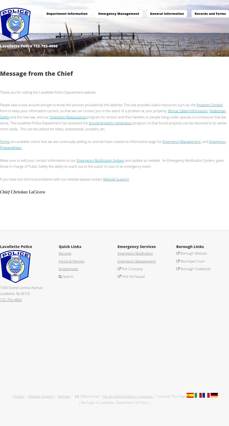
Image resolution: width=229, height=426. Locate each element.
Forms (5, 141)
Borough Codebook (195, 269)
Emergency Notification (135, 253)
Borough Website (193, 253)
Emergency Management (181, 141)
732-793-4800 (11, 300)
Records (65, 253)
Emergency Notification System (100, 160)
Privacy (19, 396)
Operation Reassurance (68, 117)
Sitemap (63, 396)
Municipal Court (192, 261)
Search (67, 276)
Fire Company (132, 269)
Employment (68, 269)
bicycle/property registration (110, 123)
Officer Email (89, 396)
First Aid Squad (133, 276)
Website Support (116, 179)
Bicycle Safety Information (188, 111)
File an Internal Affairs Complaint (128, 396)
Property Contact (210, 105)
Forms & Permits (71, 261)
